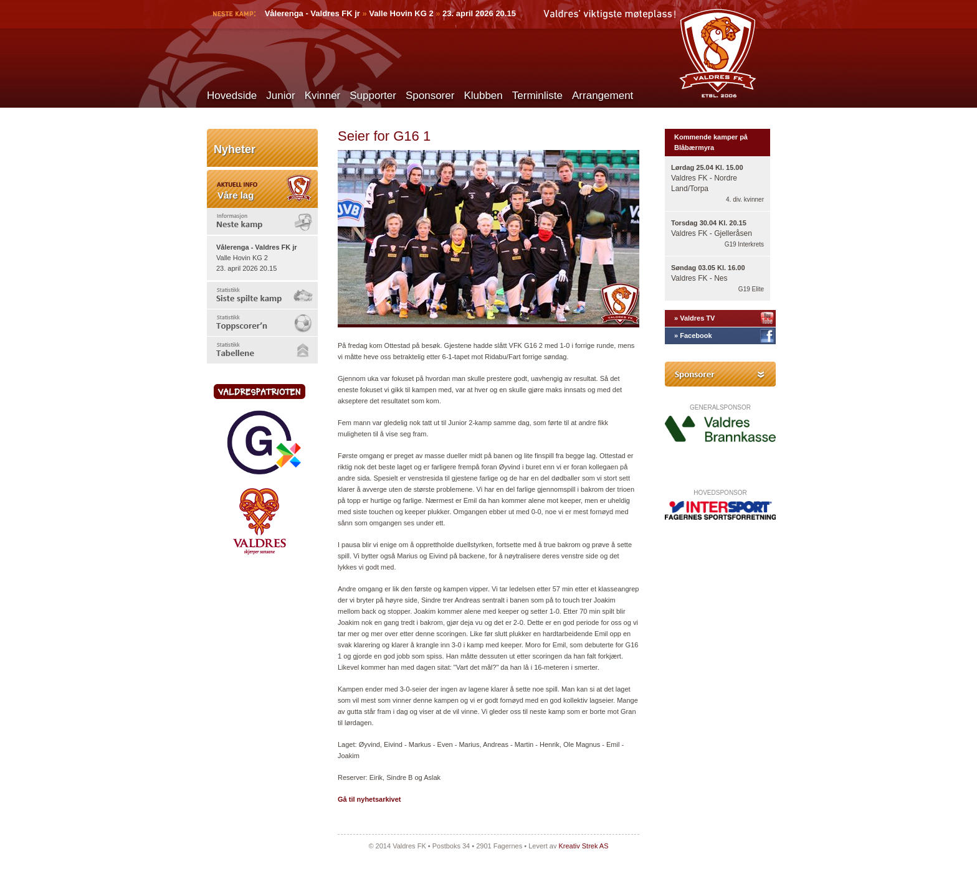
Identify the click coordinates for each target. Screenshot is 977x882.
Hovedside (232, 95)
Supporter (373, 95)
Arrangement (602, 95)
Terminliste (537, 95)
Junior (280, 95)
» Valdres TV (694, 318)
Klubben (483, 95)
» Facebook (693, 335)
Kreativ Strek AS (583, 846)
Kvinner (323, 95)
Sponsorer (430, 95)
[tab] (262, 221)
